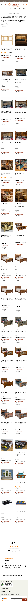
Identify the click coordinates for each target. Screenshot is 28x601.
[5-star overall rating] (7, 52)
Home (2, 8)
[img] (14, 538)
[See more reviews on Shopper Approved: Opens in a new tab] (11, 567)
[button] (2, 558)
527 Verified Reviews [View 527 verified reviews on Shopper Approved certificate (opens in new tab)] (14, 540)
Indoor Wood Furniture (9, 8)
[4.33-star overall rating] (7, 175)
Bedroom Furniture (19, 8)
